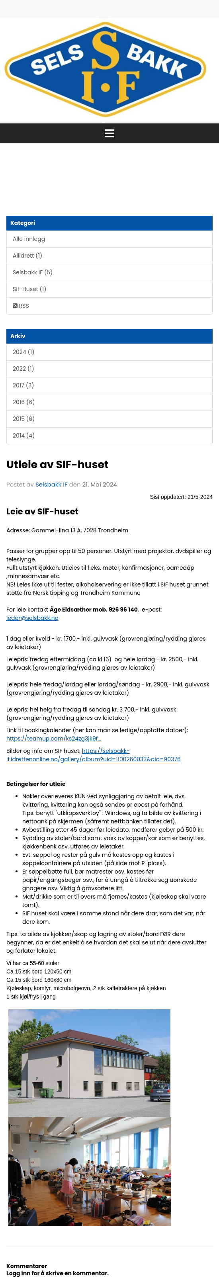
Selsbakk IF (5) (33, 272)
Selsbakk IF (51, 484)
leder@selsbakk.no (32, 618)
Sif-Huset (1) (30, 289)
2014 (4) (24, 436)
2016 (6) (24, 402)
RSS (21, 306)
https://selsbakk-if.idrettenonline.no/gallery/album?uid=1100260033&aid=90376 (93, 755)
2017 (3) (23, 385)
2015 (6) (24, 419)
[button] (109, 133)
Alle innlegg (29, 239)
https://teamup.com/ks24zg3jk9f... (53, 739)
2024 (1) (24, 352)
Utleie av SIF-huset (57, 464)
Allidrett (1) (27, 256)
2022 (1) (23, 369)
